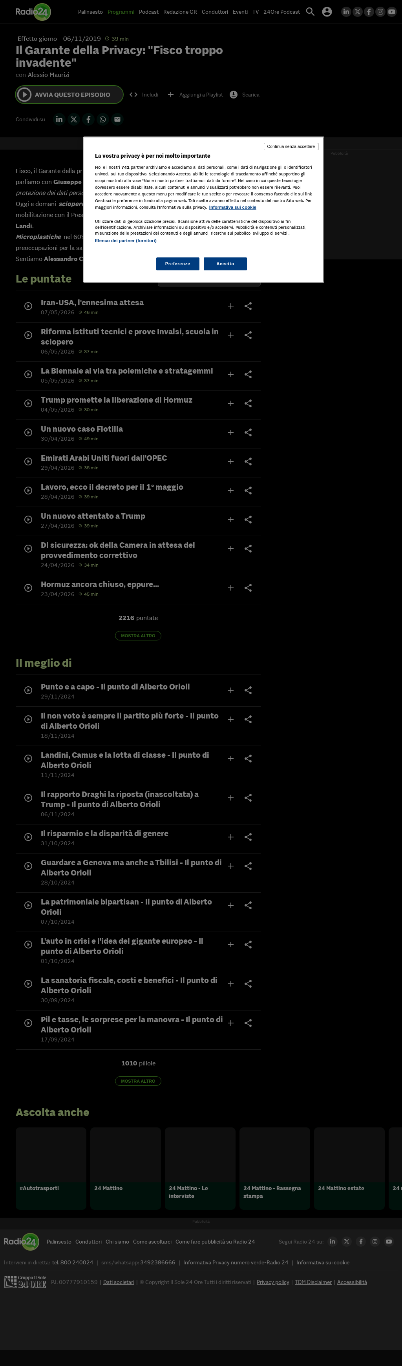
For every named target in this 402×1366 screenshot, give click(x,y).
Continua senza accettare (291, 146)
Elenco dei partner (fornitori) (126, 240)
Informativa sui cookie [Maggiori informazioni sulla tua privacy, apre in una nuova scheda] (232, 207)
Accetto (225, 263)
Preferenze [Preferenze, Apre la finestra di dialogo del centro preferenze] (177, 263)
